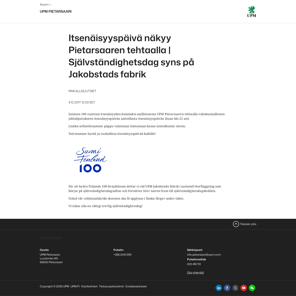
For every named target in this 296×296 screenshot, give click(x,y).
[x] (235, 288)
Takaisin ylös (248, 224)
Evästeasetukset (136, 286)
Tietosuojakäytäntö (111, 286)
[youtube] (243, 288)
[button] (252, 288)
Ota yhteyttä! (195, 272)
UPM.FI (75, 286)
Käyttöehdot (89, 286)
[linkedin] (219, 288)
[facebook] (227, 288)
